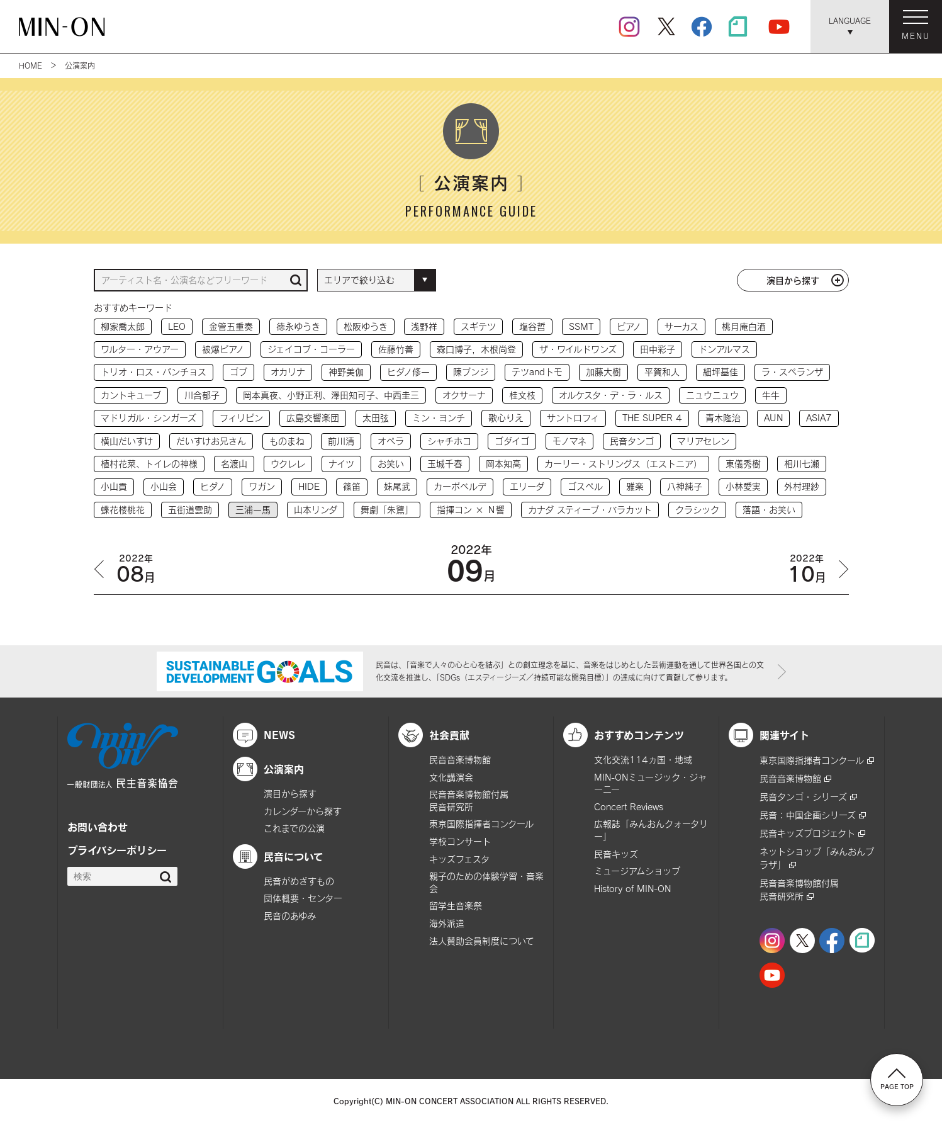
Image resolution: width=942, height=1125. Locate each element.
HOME (30, 65)
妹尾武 (397, 486)
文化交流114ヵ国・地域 (643, 759)
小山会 (163, 486)
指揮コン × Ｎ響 (471, 509)
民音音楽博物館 (460, 759)
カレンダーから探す (303, 811)
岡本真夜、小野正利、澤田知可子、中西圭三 (331, 395)
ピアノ (629, 326)
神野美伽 (346, 371)
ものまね (287, 441)
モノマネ (569, 441)
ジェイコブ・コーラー (311, 349)
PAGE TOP (897, 1079)
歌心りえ (506, 417)
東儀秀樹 (743, 463)
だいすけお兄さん (211, 441)
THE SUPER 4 (652, 417)
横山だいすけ (127, 441)
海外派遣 (446, 923)
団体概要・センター (303, 898)
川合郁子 (202, 395)
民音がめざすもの (299, 881)
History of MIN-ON (632, 888)
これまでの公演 (294, 828)
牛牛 (771, 395)
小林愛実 (743, 486)
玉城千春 (445, 463)
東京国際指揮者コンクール (481, 823)
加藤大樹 (603, 371)
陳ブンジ (470, 371)
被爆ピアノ (223, 349)
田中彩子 (657, 349)
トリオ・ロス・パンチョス (153, 371)
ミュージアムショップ (637, 871)
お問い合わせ (97, 826)
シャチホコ (449, 441)
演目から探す (792, 280)
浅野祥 (424, 326)
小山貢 (114, 486)
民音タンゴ (632, 441)
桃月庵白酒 (744, 326)
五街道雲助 (190, 509)
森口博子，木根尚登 (476, 349)
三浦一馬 (253, 509)
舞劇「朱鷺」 (387, 509)
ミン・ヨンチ (438, 417)
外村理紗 (801, 486)
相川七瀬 (801, 463)
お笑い (391, 463)
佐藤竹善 (395, 349)
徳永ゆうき (298, 326)
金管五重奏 (231, 326)
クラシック (697, 509)
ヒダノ (212, 486)
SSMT (581, 326)
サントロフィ (573, 417)
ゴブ (238, 371)
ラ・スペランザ (792, 371)
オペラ (391, 441)
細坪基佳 (720, 371)
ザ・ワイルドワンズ (578, 349)
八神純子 (684, 486)
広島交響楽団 (312, 417)
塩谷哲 (532, 326)
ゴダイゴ (512, 441)
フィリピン (241, 417)
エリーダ (527, 486)
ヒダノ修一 (408, 371)
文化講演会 (451, 777)
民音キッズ (616, 854)
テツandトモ (537, 371)
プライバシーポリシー (117, 850)
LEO (177, 326)
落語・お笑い (769, 509)
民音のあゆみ (290, 915)
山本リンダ (315, 509)
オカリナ (288, 371)
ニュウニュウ (712, 395)
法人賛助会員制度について (481, 941)
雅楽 (635, 486)
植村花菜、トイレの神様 (149, 463)
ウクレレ (288, 463)
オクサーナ (464, 395)
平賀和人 (662, 371)
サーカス (681, 326)
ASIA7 (819, 417)
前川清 (341, 441)
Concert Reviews (628, 806)
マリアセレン (703, 441)
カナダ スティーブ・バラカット (590, 509)
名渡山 (234, 463)
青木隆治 (723, 417)
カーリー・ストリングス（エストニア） (623, 463)
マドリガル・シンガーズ (148, 417)
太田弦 (375, 417)
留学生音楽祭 (455, 905)
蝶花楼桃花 (123, 509)
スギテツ (478, 326)
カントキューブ (131, 395)
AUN (773, 417)
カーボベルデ (460, 486)
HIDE (309, 486)
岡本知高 (503, 463)
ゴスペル (585, 486)
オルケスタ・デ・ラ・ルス (611, 395)
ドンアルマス (724, 349)
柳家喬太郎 (123, 326)
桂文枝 (522, 395)
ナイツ (341, 463)
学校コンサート (460, 841)
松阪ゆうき (366, 326)
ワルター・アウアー (140, 349)
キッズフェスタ (459, 859)
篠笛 (352, 486)
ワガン (262, 486)
